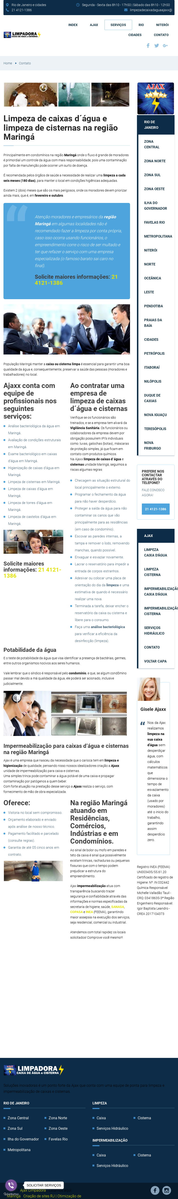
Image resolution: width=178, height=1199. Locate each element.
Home (7, 63)
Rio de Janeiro (151, 125)
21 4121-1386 (22, 10)
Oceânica (152, 278)
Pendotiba (153, 306)
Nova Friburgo (152, 445)
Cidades (135, 35)
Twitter (156, 45)
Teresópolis (155, 429)
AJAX (94, 25)
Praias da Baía (153, 323)
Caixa (101, 1118)
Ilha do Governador (155, 206)
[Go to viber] (11, 1185)
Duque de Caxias (152, 398)
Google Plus (165, 45)
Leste (149, 292)
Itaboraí (151, 367)
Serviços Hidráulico (154, 631)
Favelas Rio (154, 222)
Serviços (118, 25)
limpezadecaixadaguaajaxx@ (151, 10)
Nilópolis (152, 381)
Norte (149, 264)
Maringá (14, 1196)
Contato (161, 35)
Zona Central (151, 144)
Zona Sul (152, 175)
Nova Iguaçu (155, 415)
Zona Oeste (154, 189)
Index (73, 25)
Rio (141, 25)
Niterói (162, 25)
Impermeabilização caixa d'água (159, 591)
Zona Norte (154, 161)
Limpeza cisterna (152, 572)
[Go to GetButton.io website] (11, 1194)
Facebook (148, 45)
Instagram (166, 1190)
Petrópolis (154, 353)
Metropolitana (158, 236)
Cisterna (144, 1118)
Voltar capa (155, 661)
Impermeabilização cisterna (159, 611)
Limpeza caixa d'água (155, 552)
